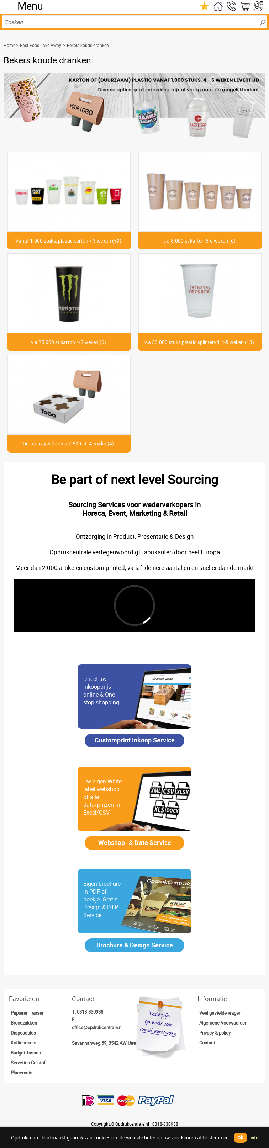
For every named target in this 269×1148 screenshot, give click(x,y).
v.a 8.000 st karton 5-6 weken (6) (199, 240)
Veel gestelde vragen (220, 1013)
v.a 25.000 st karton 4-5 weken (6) (68, 342)
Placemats (21, 1072)
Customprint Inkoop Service (135, 740)
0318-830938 (90, 1012)
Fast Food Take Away (40, 45)
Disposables (23, 1033)
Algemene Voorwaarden (223, 1023)
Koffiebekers (23, 1042)
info (254, 1137)
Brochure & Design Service (134, 945)
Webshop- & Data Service (134, 842)
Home (9, 45)
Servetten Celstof (28, 1062)
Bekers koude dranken (88, 45)
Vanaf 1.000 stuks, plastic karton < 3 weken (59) (68, 240)
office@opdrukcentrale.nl (97, 1027)
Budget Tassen (26, 1052)
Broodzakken (24, 1023)
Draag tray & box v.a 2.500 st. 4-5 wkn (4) (68, 443)
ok (240, 1137)
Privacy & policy (215, 1033)
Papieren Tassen (27, 1013)
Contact (207, 1042)
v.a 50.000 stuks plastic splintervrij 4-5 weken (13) (199, 342)
